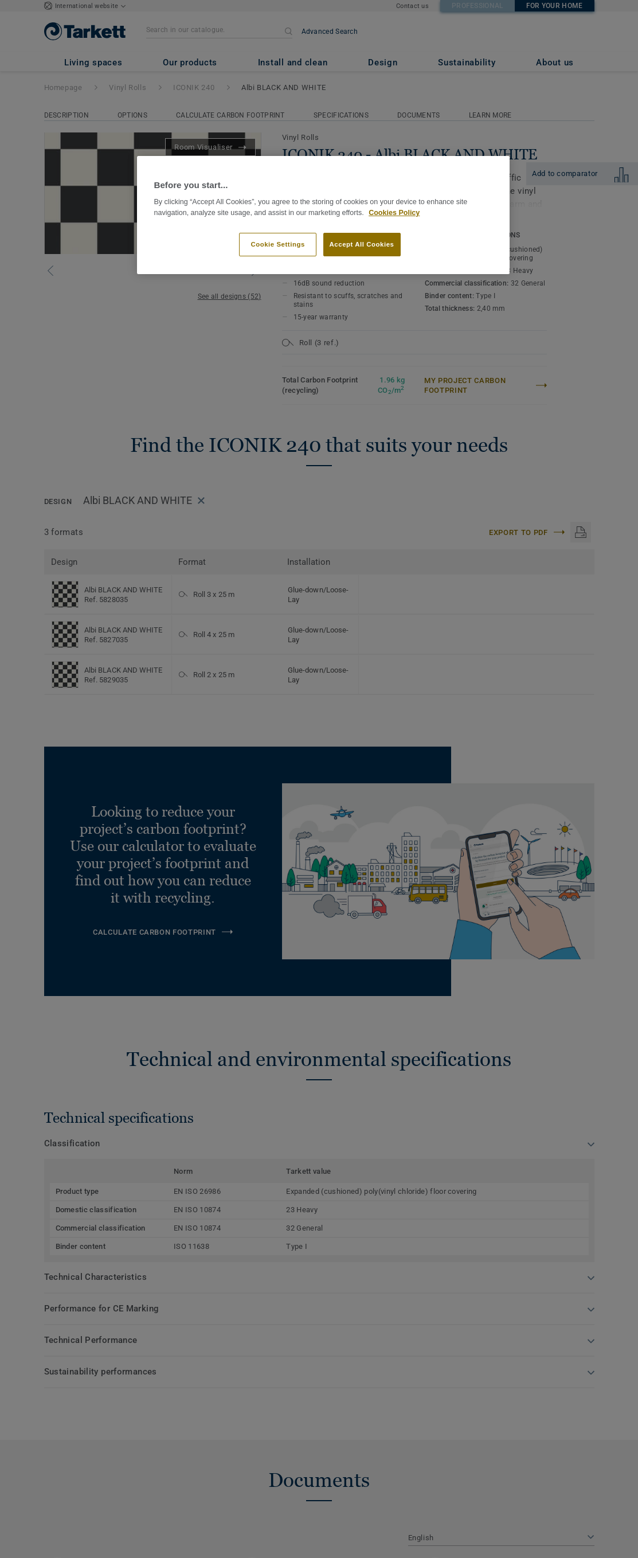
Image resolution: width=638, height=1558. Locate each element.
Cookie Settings (277, 244)
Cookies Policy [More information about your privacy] (394, 213)
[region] (323, 215)
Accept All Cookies (362, 244)
